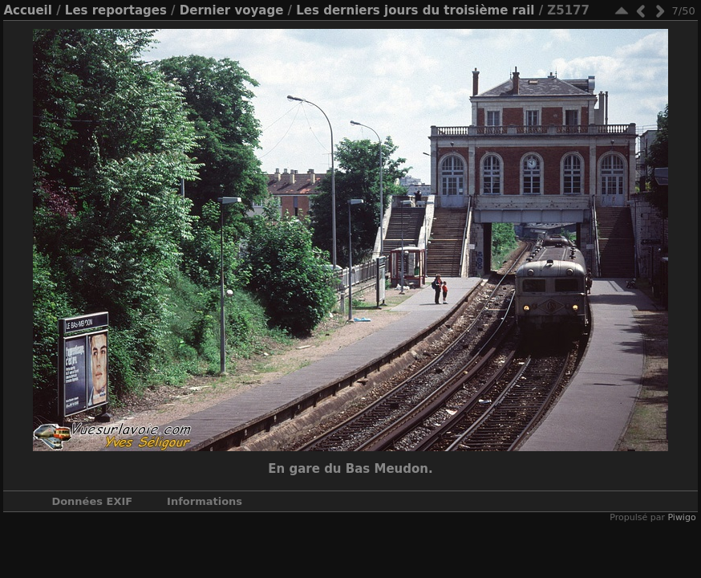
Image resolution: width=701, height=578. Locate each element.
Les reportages (116, 10)
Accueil (27, 10)
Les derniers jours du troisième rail (415, 10)
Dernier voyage (232, 10)
